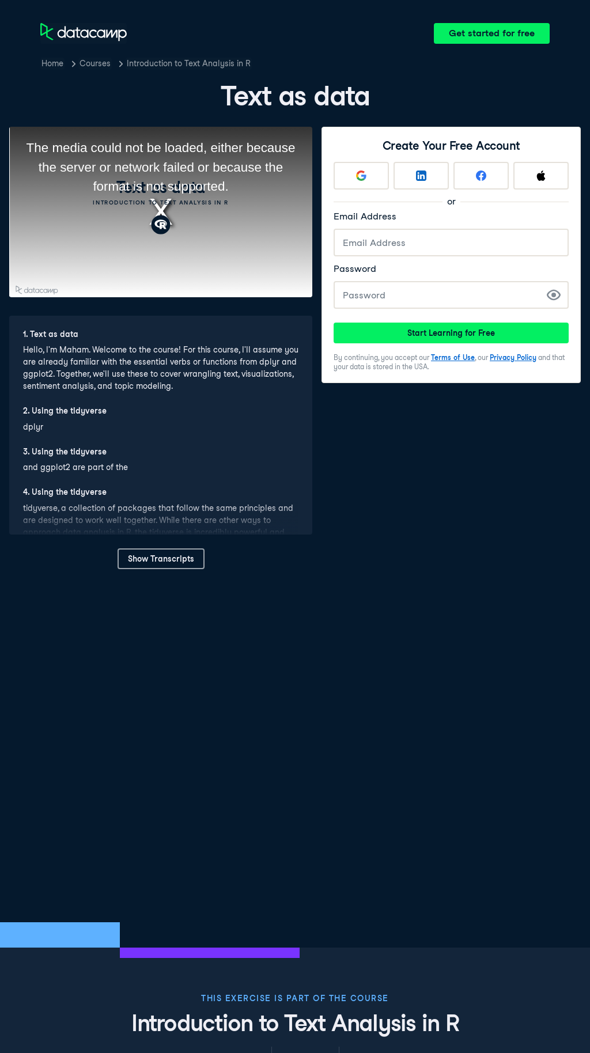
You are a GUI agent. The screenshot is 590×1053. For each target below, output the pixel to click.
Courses (95, 63)
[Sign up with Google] (361, 176)
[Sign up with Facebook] (481, 176)
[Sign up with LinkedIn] (421, 176)
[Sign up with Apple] (541, 176)
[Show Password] (553, 295)
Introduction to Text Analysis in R (189, 63)
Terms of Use (453, 357)
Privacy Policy (513, 357)
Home (52, 63)
